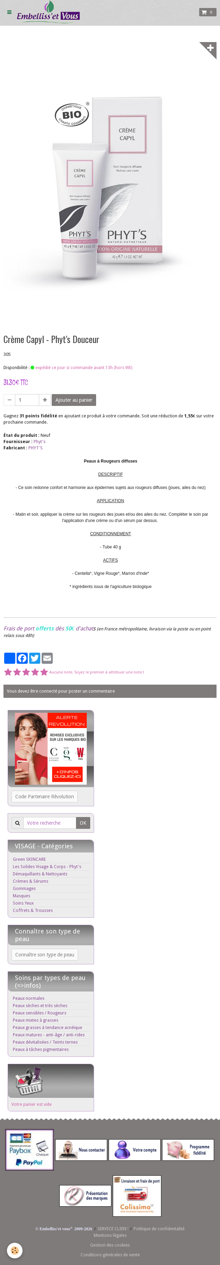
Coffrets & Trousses (33, 910)
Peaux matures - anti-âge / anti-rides (49, 1034)
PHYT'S (35, 447)
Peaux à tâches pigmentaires (41, 1049)
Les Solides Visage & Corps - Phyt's (47, 866)
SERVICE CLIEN (112, 1228)
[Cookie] (15, 1250)
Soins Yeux (23, 903)
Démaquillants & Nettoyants (40, 873)
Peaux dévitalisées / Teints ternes (45, 1042)
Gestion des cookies (110, 1245)
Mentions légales (110, 1235)
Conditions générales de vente (110, 1254)
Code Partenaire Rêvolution (44, 796)
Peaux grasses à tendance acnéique (47, 1027)
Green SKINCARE (29, 859)
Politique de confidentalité (159, 1228)
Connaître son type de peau (44, 954)
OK (83, 823)
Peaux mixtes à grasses (35, 1020)
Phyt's (39, 441)
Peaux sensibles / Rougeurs (39, 1012)
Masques (21, 895)
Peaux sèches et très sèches (40, 1005)
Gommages (24, 888)
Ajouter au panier (74, 400)
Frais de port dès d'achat (48, 628)
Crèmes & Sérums (30, 881)
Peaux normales (28, 998)
